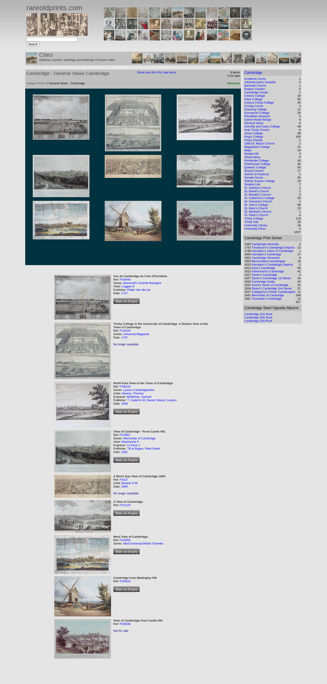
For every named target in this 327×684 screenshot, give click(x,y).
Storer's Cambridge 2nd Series (272, 288)
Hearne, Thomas (133, 393)
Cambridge (253, 73)
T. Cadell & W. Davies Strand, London (152, 400)
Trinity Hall (251, 222)
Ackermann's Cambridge (268, 271)
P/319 (123, 479)
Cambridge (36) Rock (258, 317)
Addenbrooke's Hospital (259, 82)
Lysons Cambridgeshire (138, 390)
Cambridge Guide (263, 281)
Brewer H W (130, 483)
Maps (248, 150)
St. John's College (256, 204)
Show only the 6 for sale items (156, 72)
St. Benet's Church (256, 191)
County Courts (253, 106)
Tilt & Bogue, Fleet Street (143, 448)
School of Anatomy (256, 174)
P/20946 (124, 624)
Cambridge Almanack (266, 257)
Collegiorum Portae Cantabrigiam (273, 291)
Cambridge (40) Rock (258, 321)
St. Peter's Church (256, 215)
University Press (255, 228)
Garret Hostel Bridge (257, 119)
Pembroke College (256, 160)
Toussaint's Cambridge (266, 298)
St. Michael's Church (257, 211)
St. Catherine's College (259, 198)
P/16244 (124, 330)
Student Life (252, 184)
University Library (255, 225)
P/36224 (124, 386)
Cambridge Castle (256, 92)
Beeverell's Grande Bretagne (142, 283)
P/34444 (124, 279)
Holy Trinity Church (256, 130)
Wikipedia (233, 83)
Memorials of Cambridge (139, 438)
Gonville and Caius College (262, 126)
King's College (253, 136)
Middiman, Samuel (139, 396)
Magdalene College (257, 147)
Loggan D (128, 286)
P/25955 (124, 540)
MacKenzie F (130, 441)
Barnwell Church (255, 85)
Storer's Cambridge (264, 274)
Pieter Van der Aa (138, 289)
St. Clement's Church (258, 201)
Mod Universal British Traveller (143, 543)
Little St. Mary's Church (259, 143)
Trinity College (253, 218)
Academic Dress (255, 78)
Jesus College (253, 133)
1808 (124, 403)
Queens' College (255, 167)
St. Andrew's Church (257, 187)
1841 (124, 452)
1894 (124, 486)
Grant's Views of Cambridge (270, 285)
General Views (253, 123)
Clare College (253, 99)
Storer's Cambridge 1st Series (271, 278)
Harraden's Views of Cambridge (272, 251)
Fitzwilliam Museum (257, 116)
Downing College (255, 109)
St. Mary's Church (256, 208)
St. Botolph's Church (257, 194)
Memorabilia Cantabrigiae (268, 261)
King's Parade (253, 140)
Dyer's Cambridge (263, 268)
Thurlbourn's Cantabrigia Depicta (273, 247)
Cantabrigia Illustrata (265, 244)
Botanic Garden (254, 89)
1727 (124, 293)
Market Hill (251, 153)
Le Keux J (133, 445)
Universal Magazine (136, 334)
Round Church (253, 170)
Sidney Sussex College (259, 181)
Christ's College (254, 95)
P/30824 (124, 581)
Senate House (253, 177)
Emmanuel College (256, 112)
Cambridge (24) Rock (258, 314)
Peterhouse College (257, 164)
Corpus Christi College (259, 102)
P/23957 (124, 435)
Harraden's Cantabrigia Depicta (272, 264)
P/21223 (124, 505)
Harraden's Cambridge (266, 254)
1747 (124, 337)
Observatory (252, 157)
